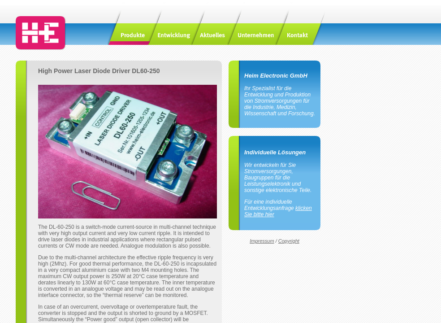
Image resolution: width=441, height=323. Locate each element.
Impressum (262, 241)
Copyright (288, 241)
